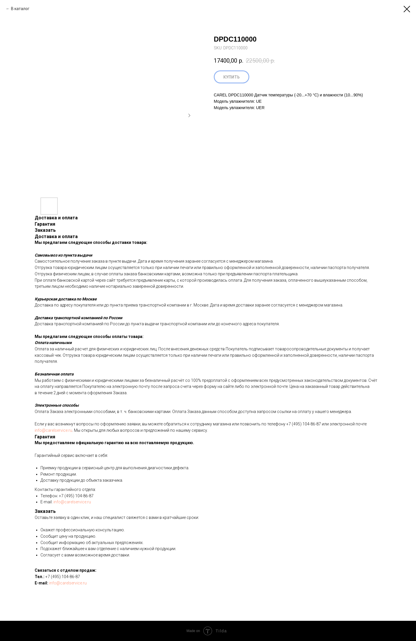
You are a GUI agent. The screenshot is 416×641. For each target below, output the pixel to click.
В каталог (20, 8)
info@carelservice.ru (53, 430)
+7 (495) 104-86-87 (303, 424)
